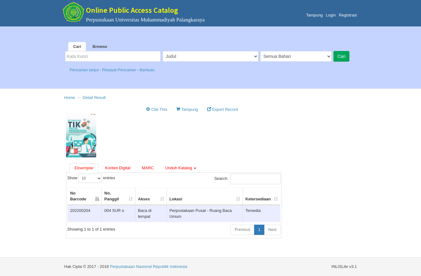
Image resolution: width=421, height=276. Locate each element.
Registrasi (348, 15)
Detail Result (94, 97)
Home (69, 97)
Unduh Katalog (180, 168)
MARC (148, 168)
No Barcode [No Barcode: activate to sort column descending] (78, 196)
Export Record (222, 109)
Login (331, 15)
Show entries (91, 178)
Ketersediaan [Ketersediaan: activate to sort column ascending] (258, 199)
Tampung (314, 15)
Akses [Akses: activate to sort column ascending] (144, 199)
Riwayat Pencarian (119, 70)
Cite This (156, 109)
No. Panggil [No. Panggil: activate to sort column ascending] (111, 196)
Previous (242, 229)
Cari (77, 46)
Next (272, 229)
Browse (99, 46)
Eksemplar (83, 168)
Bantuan (147, 70)
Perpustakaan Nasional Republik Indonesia (148, 266)
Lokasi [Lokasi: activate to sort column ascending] (175, 199)
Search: (247, 179)
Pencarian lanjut (84, 70)
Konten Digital (117, 168)
